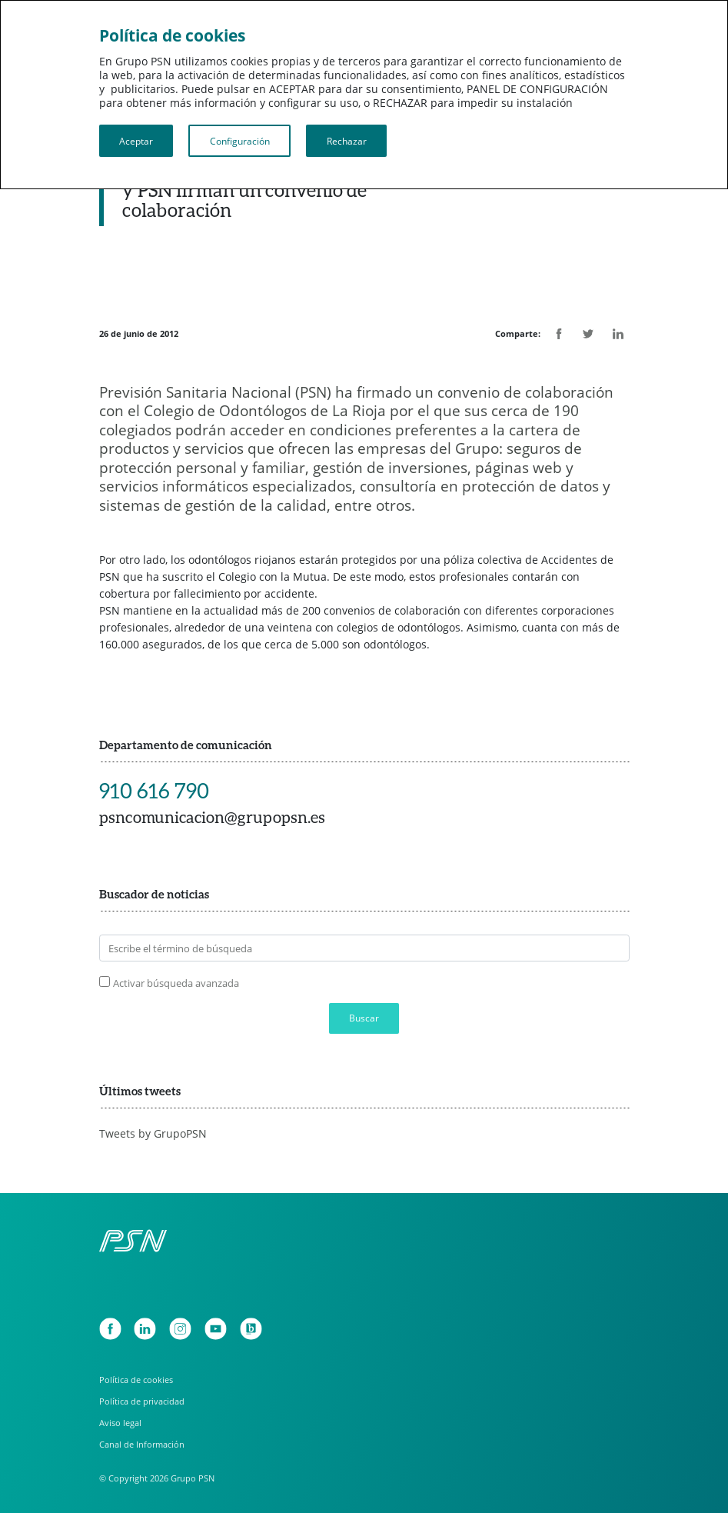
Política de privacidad (141, 1401)
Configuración (240, 141)
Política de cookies (136, 1379)
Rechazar (347, 141)
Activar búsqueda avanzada (176, 983)
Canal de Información (141, 1444)
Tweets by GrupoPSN (153, 1133)
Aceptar (136, 141)
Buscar (364, 1018)
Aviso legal (120, 1422)
